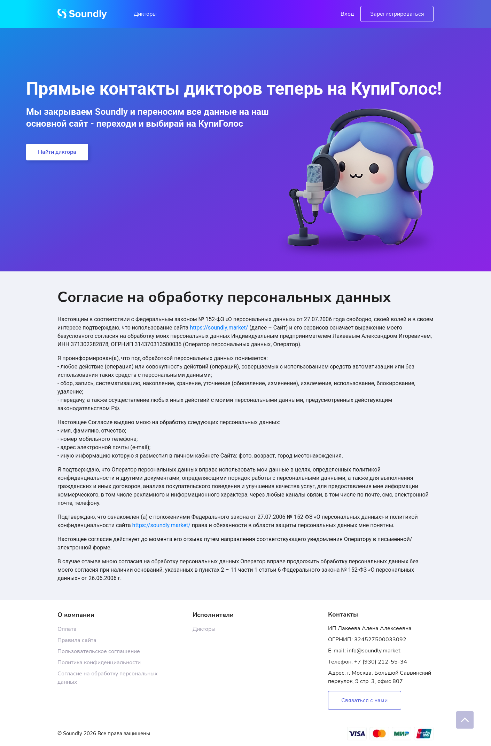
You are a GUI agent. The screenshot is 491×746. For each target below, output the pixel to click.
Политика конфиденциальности (99, 662)
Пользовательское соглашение (98, 651)
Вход (347, 14)
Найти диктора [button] (57, 152)
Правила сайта (76, 640)
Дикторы (145, 14)
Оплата (67, 629)
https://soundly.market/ (219, 327)
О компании (75, 615)
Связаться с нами (364, 700)
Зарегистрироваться (397, 14)
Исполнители (213, 615)
